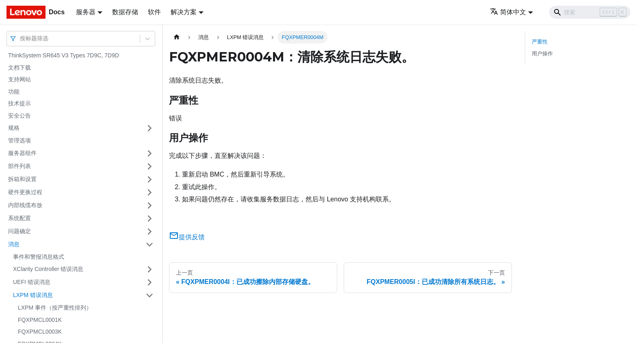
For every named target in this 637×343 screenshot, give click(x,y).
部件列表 (19, 166)
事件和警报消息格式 (38, 256)
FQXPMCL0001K (40, 320)
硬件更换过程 (25, 192)
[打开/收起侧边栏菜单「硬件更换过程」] (149, 192)
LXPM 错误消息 (33, 295)
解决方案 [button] (184, 12)
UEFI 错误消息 (31, 282)
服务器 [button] (85, 12)
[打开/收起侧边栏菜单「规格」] (149, 128)
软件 (154, 12)
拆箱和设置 (22, 179)
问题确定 (19, 231)
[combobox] (21, 38)
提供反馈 (187, 237)
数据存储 (125, 12)
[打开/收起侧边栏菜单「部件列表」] (149, 166)
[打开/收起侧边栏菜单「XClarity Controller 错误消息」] (149, 269)
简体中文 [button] (508, 12)
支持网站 (19, 79)
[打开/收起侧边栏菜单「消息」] (149, 244)
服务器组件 (22, 153)
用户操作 (542, 53)
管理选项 (19, 140)
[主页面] (176, 37)
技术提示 (19, 103)
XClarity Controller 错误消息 (48, 269)
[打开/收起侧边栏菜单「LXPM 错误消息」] (149, 295)
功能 (14, 91)
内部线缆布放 (25, 205)
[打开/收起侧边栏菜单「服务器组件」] (149, 153)
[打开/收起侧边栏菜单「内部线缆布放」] (149, 205)
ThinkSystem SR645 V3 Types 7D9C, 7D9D (63, 55)
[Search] (589, 12)
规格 (14, 128)
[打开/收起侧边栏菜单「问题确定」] (149, 231)
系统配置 (19, 218)
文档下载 (19, 67)
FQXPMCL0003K (40, 331)
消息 (14, 244)
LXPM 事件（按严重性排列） (55, 307)
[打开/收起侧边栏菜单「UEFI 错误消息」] (149, 282)
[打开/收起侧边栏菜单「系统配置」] (149, 218)
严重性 (540, 42)
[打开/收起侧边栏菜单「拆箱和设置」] (149, 179)
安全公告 (19, 115)
